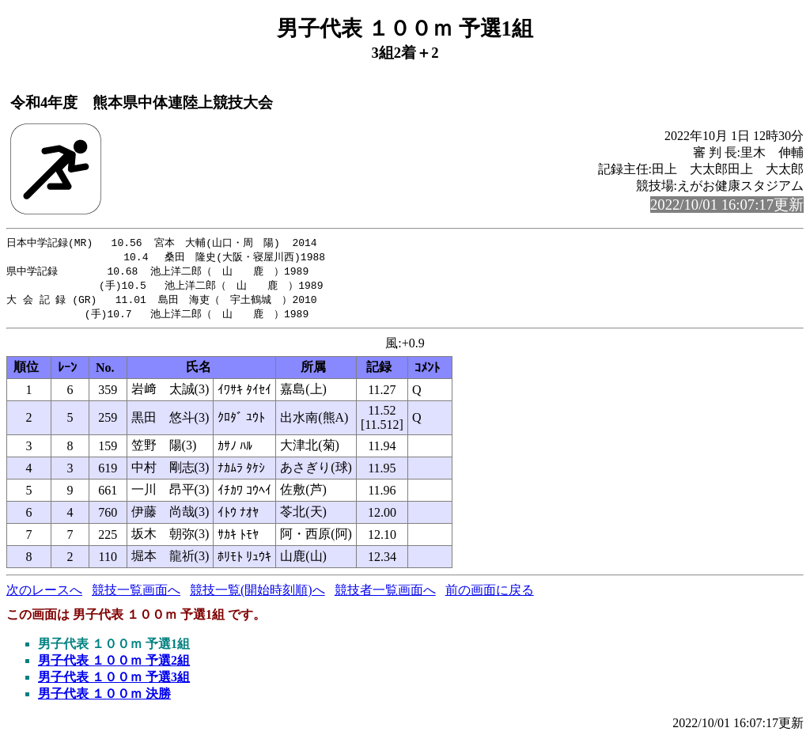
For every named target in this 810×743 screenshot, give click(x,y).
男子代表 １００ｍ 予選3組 (114, 681)
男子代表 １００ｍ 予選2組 (114, 665)
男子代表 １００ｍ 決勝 (104, 698)
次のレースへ (44, 594)
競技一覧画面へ (136, 594)
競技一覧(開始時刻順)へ (257, 594)
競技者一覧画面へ (385, 594)
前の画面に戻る (489, 594)
